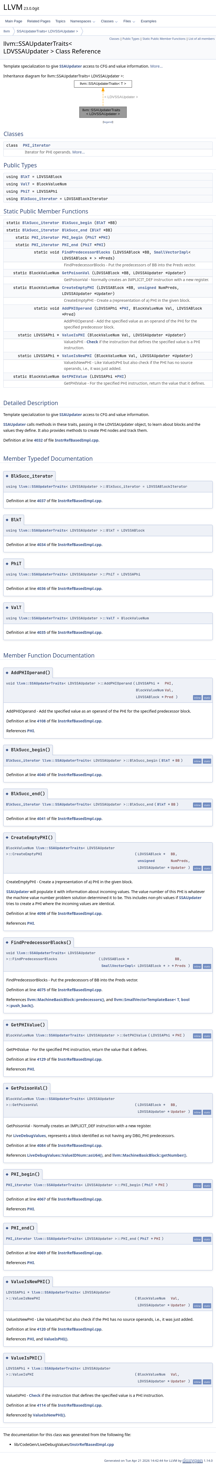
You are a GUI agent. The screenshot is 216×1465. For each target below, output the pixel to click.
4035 (41, 632)
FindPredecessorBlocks (86, 252)
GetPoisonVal (76, 272)
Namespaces (82, 21)
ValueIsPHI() (55, 1339)
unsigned (147, 287)
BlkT (25, 176)
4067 (41, 1199)
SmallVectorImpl (171, 252)
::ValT (108, 618)
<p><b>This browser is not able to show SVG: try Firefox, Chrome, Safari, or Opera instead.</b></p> (108, 99)
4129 (41, 1059)
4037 (41, 500)
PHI (104, 237)
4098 (41, 913)
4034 (41, 544)
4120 (41, 1329)
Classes (109, 21)
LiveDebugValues (29, 1135)
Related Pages (38, 21)
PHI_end (70, 244)
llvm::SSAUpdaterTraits (42, 486)
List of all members (202, 39)
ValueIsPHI (73, 335)
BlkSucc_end (74, 230)
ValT (25, 184)
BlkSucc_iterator (39, 198)
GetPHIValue (74, 376)
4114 (41, 1405)
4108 (41, 721)
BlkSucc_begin (77, 222)
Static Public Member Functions (163, 39)
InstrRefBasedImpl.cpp (76, 440)
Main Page (13, 21)
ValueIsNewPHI (77, 355)
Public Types (130, 39)
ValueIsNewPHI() (49, 1415)
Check (92, 341)
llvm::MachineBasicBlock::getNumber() (149, 1155)
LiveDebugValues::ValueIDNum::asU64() (65, 1155)
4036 (41, 588)
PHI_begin (72, 237)
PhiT (25, 191)
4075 (41, 989)
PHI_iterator (37, 145)
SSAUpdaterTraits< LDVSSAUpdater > (47, 31)
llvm (7, 31)
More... (156, 66)
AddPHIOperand (77, 308)
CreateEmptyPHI (78, 287)
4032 (38, 440)
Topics (60, 21)
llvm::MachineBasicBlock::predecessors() (65, 999)
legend (108, 122)
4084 (41, 1145)
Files (129, 21)
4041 (41, 818)
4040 (41, 774)
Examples (148, 21)
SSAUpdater (70, 66)
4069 (41, 1252)
